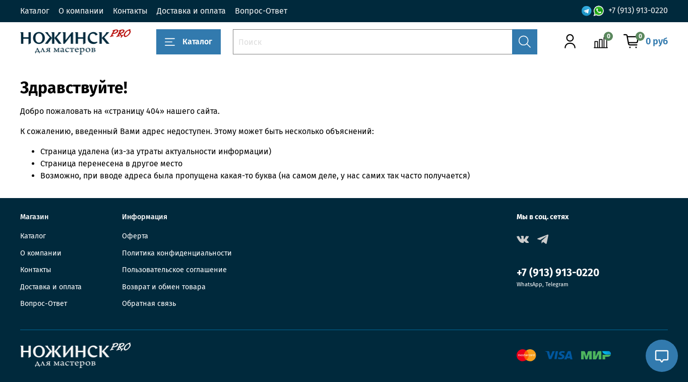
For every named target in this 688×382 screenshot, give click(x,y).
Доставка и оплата (191, 11)
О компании (81, 11)
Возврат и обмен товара (164, 287)
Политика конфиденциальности (177, 253)
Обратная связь (149, 303)
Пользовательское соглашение (174, 270)
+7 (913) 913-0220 (638, 10)
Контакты (130, 11)
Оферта (135, 236)
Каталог (34, 11)
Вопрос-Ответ (261, 11)
